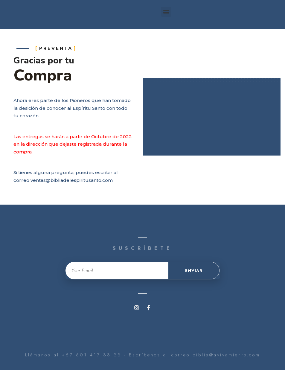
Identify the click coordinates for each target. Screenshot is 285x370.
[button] (166, 12)
